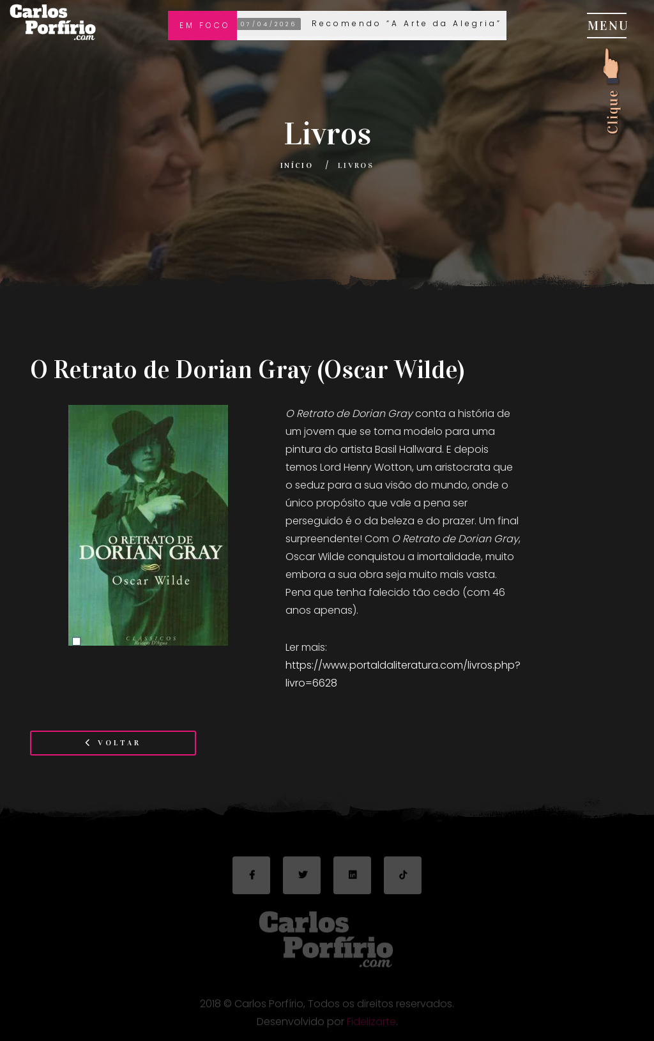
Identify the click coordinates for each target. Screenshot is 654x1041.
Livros (356, 165)
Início (296, 165)
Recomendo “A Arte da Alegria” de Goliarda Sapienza (438, 24)
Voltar (113, 742)
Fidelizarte (371, 1025)
